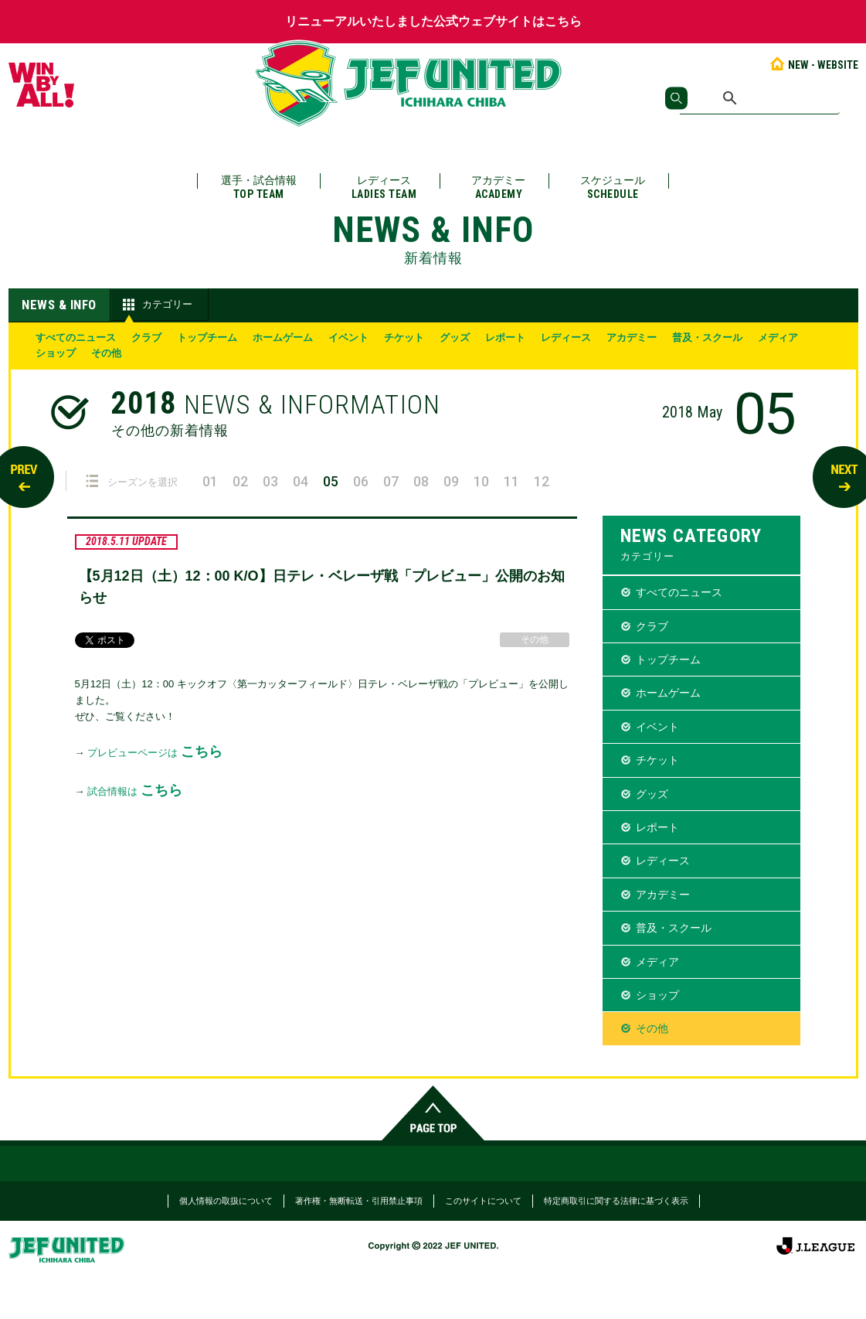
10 (481, 481)
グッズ (455, 337)
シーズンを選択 (132, 481)
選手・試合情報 (259, 187)
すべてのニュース (76, 337)
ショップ (56, 353)
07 (391, 481)
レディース (384, 187)
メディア (778, 337)
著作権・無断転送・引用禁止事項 (359, 1200)
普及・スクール (707, 337)
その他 (106, 353)
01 (210, 481)
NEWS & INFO (59, 304)
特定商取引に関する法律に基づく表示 (616, 1200)
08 (421, 481)
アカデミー (498, 187)
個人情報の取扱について (226, 1200)
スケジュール (612, 187)
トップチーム (207, 337)
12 (541, 481)
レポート (505, 337)
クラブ (146, 337)
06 (360, 481)
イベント (348, 337)
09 (451, 481)
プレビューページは (154, 752)
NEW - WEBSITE (813, 65)
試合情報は (134, 791)
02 (240, 481)
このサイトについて (483, 1200)
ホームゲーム (283, 337)
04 (300, 481)
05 (330, 481)
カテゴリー (155, 304)
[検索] (759, 98)
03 (270, 481)
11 (511, 481)
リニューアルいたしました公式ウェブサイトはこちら (433, 21)
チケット (404, 337)
